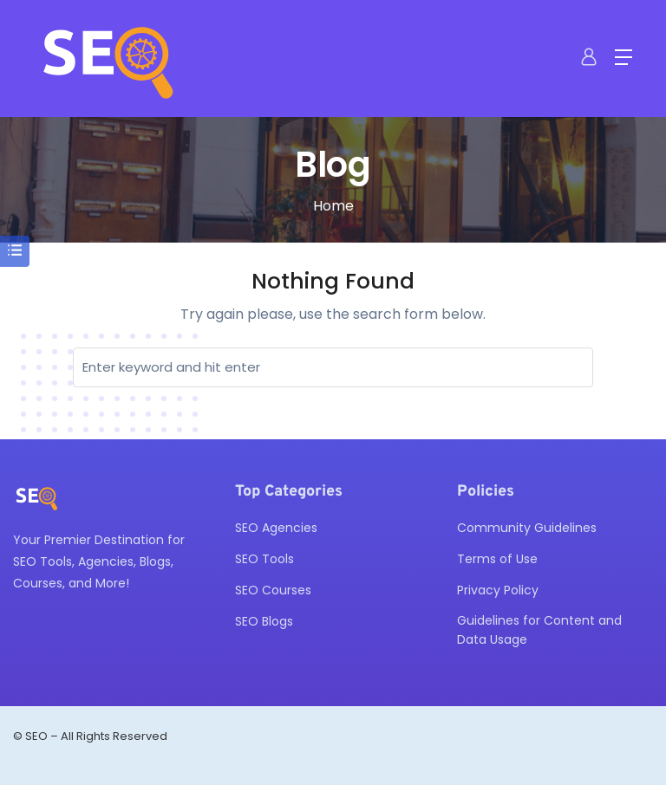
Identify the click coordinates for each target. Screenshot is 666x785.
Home (333, 206)
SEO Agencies (276, 527)
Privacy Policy (498, 590)
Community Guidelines (527, 527)
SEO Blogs (264, 621)
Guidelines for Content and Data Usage (539, 630)
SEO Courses (273, 590)
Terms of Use (497, 559)
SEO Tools (264, 559)
